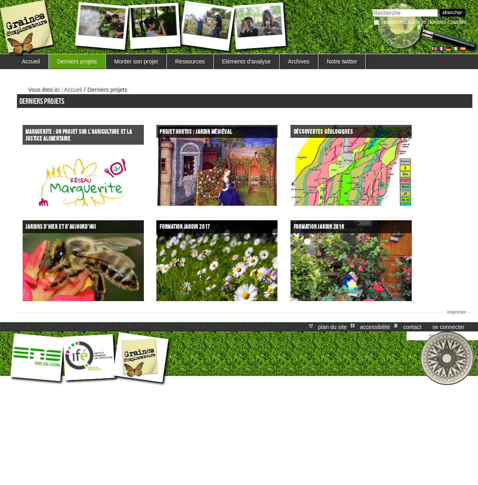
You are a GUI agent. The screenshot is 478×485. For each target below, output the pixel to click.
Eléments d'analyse (246, 61)
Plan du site (332, 327)
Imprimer (456, 312)
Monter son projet (136, 61)
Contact (412, 327)
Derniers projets (77, 61)
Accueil (31, 61)
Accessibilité (375, 327)
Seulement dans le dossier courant (423, 22)
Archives (298, 61)
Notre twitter (342, 61)
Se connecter (448, 327)
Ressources (189, 61)
